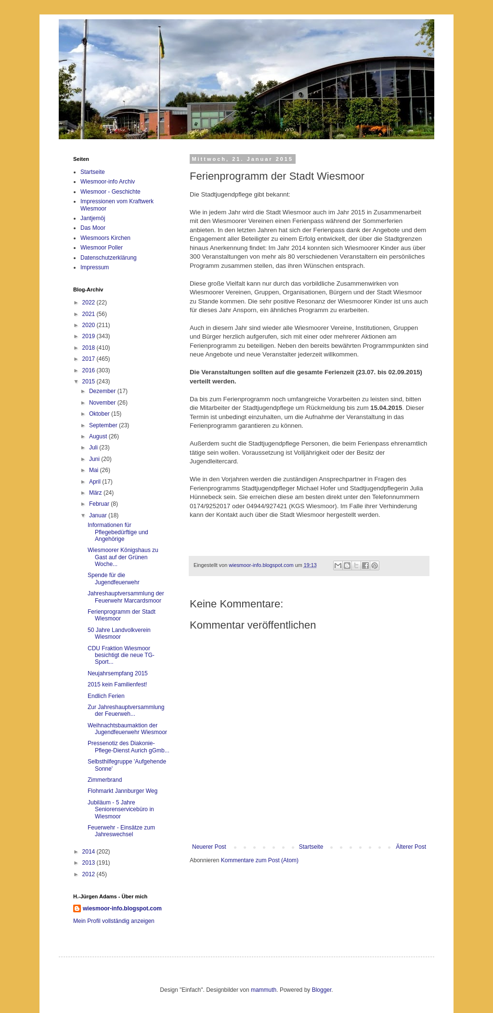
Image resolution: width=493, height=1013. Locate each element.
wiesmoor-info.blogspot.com (122, 908)
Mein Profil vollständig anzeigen (114, 921)
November (103, 402)
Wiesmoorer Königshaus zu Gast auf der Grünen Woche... (123, 557)
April (95, 481)
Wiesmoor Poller (101, 247)
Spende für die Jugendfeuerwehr (114, 578)
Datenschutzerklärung (108, 257)
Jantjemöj (92, 218)
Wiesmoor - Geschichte (110, 191)
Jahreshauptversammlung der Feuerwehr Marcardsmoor (126, 597)
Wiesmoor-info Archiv (107, 181)
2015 (89, 381)
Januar (98, 515)
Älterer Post (411, 846)
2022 (89, 302)
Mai (94, 470)
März (96, 492)
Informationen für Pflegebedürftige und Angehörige (118, 532)
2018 (89, 347)
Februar (100, 503)
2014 (89, 851)
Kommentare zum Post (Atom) (259, 860)
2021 (89, 314)
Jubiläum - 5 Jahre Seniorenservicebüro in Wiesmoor (121, 809)
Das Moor (92, 227)
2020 (89, 325)
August (99, 436)
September (104, 425)
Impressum (94, 267)
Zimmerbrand (105, 779)
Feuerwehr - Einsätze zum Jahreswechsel (121, 831)
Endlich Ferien (106, 696)
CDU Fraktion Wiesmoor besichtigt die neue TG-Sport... (121, 655)
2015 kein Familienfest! (117, 684)
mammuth (263, 990)
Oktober (100, 413)
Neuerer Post (209, 846)
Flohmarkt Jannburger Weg (122, 791)
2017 (89, 358)
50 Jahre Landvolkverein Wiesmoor (119, 633)
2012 (89, 874)
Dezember (103, 391)
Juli (94, 447)
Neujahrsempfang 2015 (118, 673)
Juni (95, 459)
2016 (89, 370)
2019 (89, 336)
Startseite (311, 846)
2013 (89, 862)
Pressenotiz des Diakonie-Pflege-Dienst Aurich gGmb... (128, 746)
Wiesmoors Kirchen (105, 238)
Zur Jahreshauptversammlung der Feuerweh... (126, 710)
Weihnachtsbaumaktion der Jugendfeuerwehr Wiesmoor (127, 729)
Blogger (322, 990)
